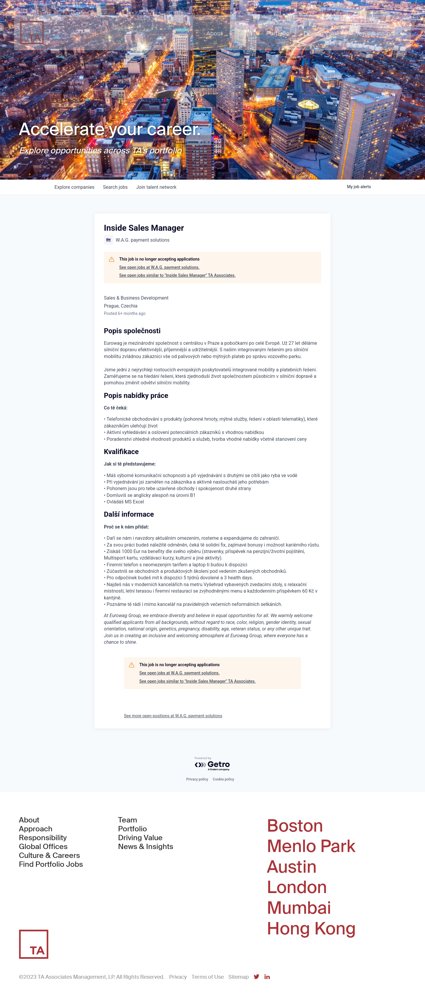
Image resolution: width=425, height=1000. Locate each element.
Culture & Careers (49, 855)
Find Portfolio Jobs (51, 864)
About (29, 820)
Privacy (178, 977)
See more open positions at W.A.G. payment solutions (173, 715)
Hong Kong (311, 928)
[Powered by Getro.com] (212, 764)
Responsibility (43, 837)
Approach (36, 829)
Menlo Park (311, 846)
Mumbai (299, 908)
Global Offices (43, 846)
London (297, 887)
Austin (292, 867)
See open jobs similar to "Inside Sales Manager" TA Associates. (177, 275)
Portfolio (132, 829)
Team (127, 820)
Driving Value (140, 837)
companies (75, 187)
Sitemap (238, 977)
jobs (116, 187)
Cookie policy (223, 779)
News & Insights (145, 846)
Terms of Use (208, 977)
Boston (295, 826)
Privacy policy (197, 779)
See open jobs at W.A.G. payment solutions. (159, 267)
